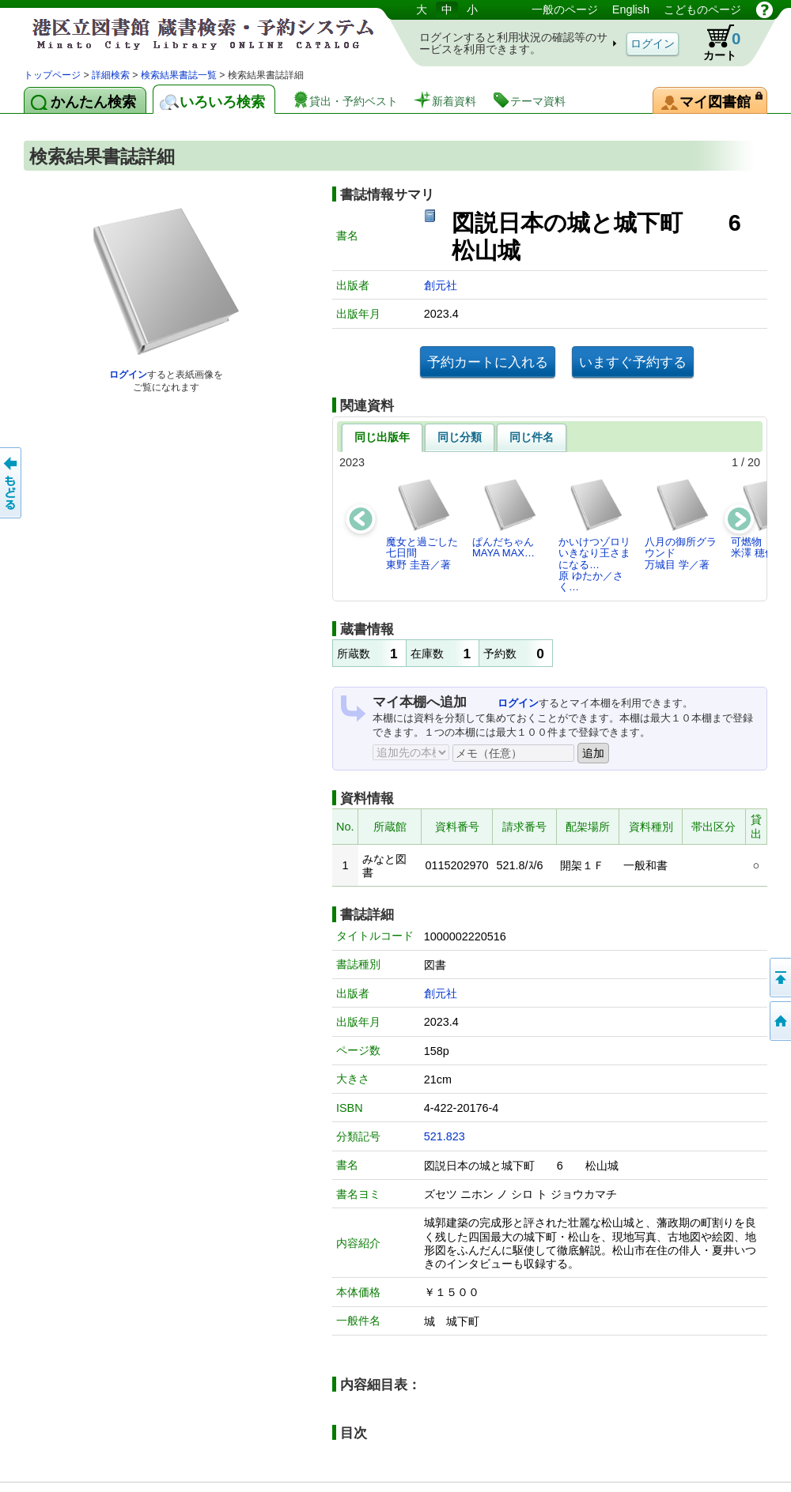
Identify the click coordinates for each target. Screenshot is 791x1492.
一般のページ (565, 9)
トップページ (52, 75)
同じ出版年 (382, 437)
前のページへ (12, 482)
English (630, 9)
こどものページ (702, 9)
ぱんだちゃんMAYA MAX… (505, 518)
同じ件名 (531, 437)
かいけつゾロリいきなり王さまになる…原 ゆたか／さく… (594, 535)
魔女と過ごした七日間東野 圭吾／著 (422, 524)
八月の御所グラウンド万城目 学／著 (681, 524)
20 (753, 462)
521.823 (444, 1136)
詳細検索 (111, 75)
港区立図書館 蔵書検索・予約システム (190, 33)
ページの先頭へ (779, 977)
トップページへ (779, 1021)
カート (714, 43)
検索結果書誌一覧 (179, 75)
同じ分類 (459, 437)
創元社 (440, 285)
